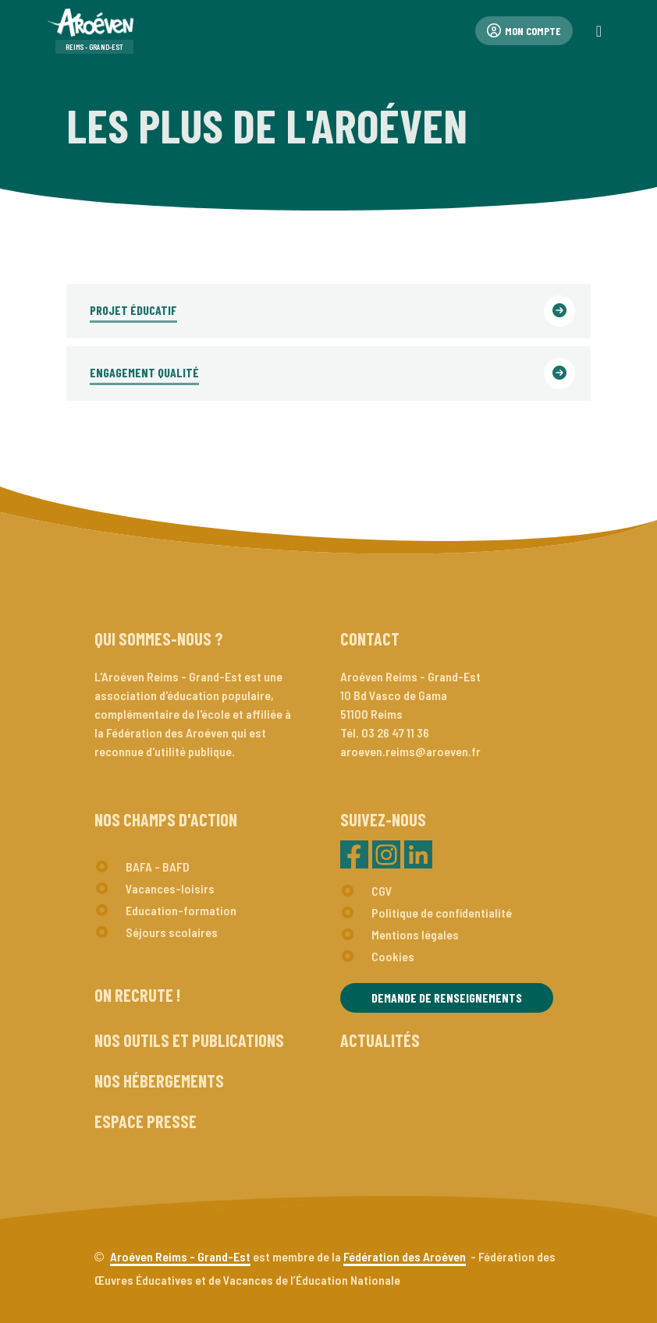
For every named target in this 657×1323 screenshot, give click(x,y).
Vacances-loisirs (170, 888)
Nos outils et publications (189, 1040)
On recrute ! (137, 995)
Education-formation (181, 910)
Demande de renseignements (446, 997)
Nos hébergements (159, 1080)
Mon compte (524, 30)
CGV (381, 890)
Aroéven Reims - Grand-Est (180, 1256)
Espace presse (145, 1121)
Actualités (380, 1040)
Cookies (392, 956)
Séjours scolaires (172, 932)
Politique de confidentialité (441, 912)
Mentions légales (415, 934)
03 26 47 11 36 (395, 732)
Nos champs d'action (165, 819)
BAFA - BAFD (158, 866)
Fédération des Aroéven (404, 1256)
